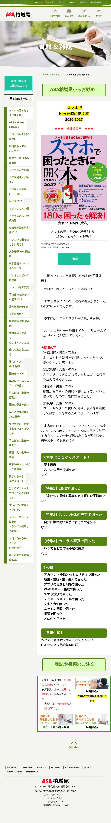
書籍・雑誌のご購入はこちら (18, 83)
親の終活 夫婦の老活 (19, 323)
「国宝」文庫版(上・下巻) (17, 191)
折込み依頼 (69, 13)
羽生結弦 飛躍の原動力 (19, 395)
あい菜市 (99, 13)
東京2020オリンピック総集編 (19, 467)
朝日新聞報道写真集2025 (19, 230)
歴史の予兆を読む (19, 404)
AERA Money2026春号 (17, 125)
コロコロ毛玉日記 (19, 287)
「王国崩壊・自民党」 (19, 180)
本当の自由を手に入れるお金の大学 (19, 543)
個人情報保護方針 (96, 1)
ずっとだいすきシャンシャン (19, 507)
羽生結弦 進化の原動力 (19, 443)
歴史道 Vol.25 (16, 373)
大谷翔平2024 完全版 (19, 254)
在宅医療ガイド (17, 313)
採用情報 (73, 1)
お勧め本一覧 (19, 98)
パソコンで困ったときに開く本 (19, 242)
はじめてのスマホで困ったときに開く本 (19, 493)
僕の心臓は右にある (19, 352)
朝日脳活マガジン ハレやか (19, 149)
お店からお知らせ (84, 13)
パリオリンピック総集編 (19, 278)
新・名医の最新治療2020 (19, 557)
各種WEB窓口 (55, 13)
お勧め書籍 (54, 74)
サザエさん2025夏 (19, 208)
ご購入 (74, 259)
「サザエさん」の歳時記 (19, 218)
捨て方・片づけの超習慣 (19, 160)
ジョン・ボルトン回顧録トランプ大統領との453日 (19, 524)
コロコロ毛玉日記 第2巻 (20, 136)
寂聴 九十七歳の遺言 (19, 455)
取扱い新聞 (50, 1)
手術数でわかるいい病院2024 (19, 297)
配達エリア (62, 1)
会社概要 (83, 1)
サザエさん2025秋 (19, 170)
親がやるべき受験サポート (16, 479)
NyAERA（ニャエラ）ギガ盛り (19, 383)
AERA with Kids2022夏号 (18, 414)
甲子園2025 (15, 201)
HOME (45, 74)
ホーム (38, 2)
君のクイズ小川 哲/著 (15, 364)
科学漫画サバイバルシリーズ (19, 266)
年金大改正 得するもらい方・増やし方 (19, 429)
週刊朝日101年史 (18, 306)
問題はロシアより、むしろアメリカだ (19, 338)
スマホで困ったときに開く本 (19, 113)
